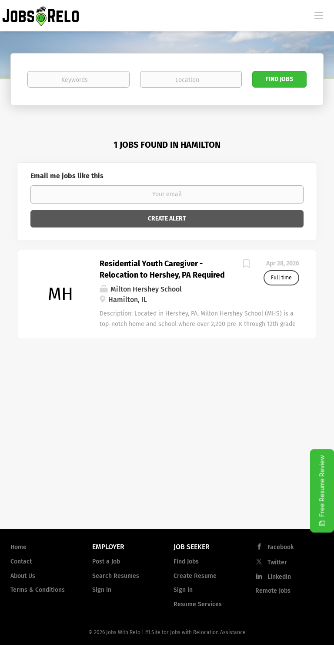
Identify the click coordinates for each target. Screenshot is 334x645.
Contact (21, 561)
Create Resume (195, 576)
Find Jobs (279, 79)
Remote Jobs (273, 590)
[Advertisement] (167, 452)
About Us (22, 576)
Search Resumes (115, 576)
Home (18, 547)
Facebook (280, 547)
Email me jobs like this (67, 176)
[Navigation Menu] (318, 15)
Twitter (277, 562)
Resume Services (198, 604)
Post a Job (106, 561)
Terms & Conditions (37, 590)
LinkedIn (279, 576)
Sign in (101, 590)
